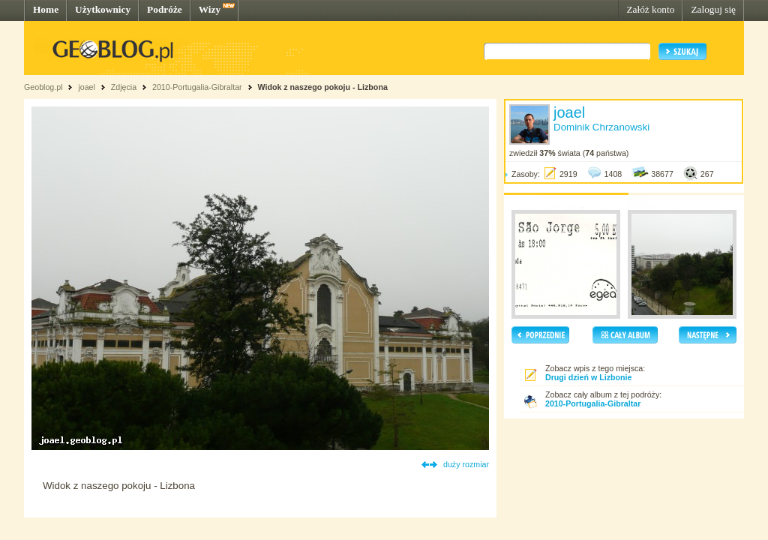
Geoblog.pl (43, 87)
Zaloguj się (713, 9)
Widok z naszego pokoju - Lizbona (322, 87)
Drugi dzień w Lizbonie (588, 377)
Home (45, 9)
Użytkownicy (102, 9)
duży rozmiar (466, 464)
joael (86, 87)
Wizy (209, 9)
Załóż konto (650, 9)
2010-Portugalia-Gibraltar (197, 87)
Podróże (164, 9)
